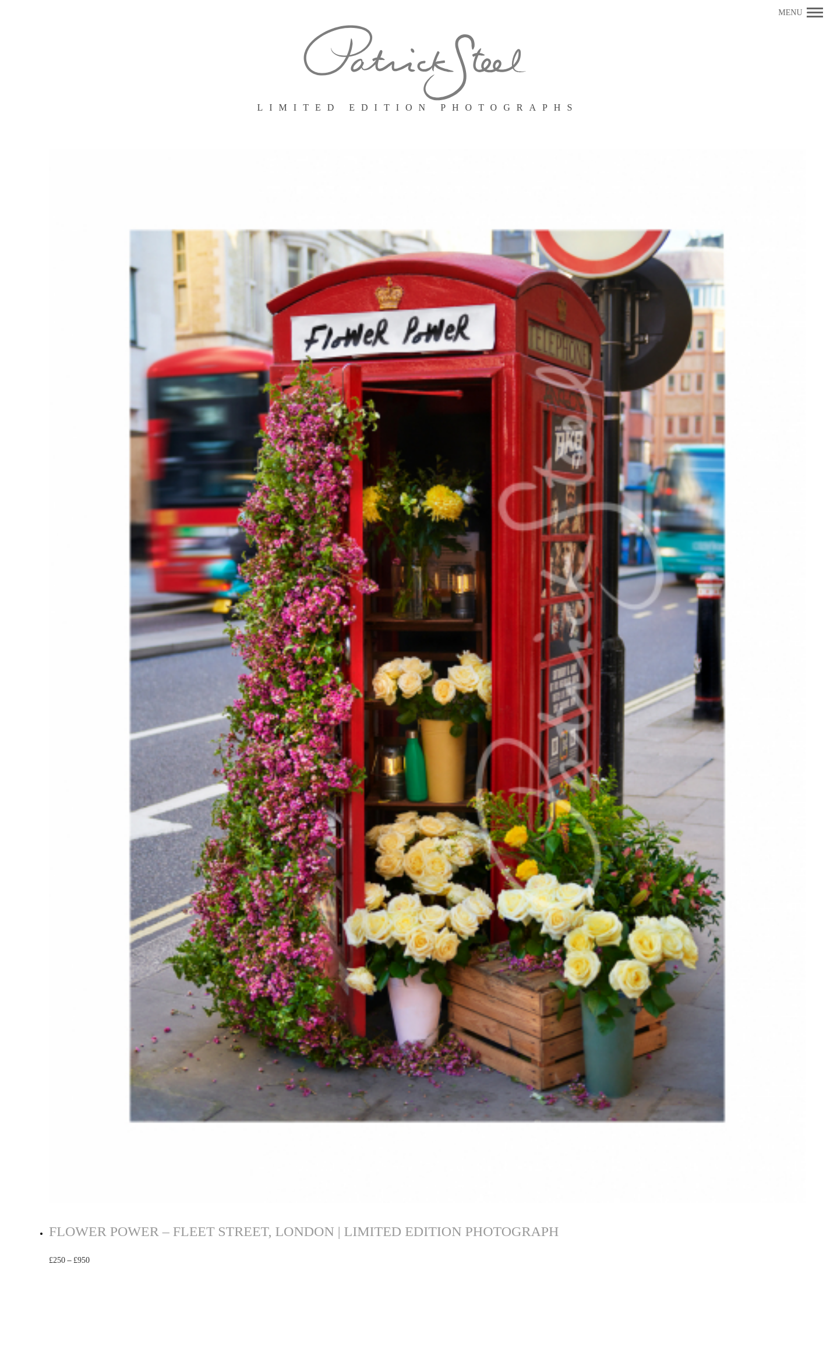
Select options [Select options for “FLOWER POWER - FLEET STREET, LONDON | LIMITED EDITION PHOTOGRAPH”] (127, 1260)
